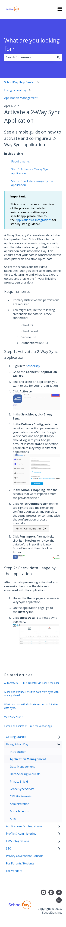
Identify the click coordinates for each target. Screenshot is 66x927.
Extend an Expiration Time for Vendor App (28, 726)
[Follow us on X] (51, 892)
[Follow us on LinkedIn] (43, 892)
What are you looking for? (32, 45)
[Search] (58, 57)
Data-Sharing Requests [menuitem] (25, 774)
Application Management (20, 98)
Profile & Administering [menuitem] (21, 833)
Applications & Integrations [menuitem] (24, 826)
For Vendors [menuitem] (14, 871)
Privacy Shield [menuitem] (19, 781)
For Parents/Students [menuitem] (20, 863)
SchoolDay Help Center (19, 82)
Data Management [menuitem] (22, 767)
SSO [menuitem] (8, 848)
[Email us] (59, 900)
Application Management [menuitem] (28, 759)
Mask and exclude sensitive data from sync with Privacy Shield (31, 693)
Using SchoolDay (15, 90)
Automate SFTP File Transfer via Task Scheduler (31, 683)
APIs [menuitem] (13, 819)
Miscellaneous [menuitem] (19, 811)
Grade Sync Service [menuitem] (22, 789)
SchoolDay (33, 366)
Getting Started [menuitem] (16, 737)
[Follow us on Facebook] (59, 892)
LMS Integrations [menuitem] (17, 841)
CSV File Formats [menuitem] (21, 796)
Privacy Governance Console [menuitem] (24, 856)
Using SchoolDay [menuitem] (17, 744)
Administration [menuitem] (19, 804)
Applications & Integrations (33, 220)
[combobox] (29, 57)
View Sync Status (13, 717)
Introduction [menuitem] (18, 752)
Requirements (20, 161)
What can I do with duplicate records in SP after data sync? (31, 706)
